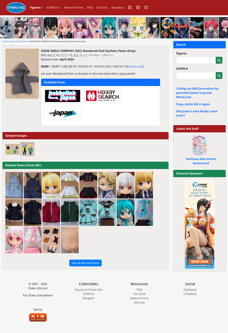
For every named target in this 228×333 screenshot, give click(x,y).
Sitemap (139, 302)
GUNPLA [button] (52, 7)
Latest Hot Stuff (187, 129)
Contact (102, 7)
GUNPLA (182, 69)
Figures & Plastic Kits (18, 41)
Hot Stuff (139, 294)
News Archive (73, 7)
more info (136, 66)
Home (4, 41)
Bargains (117, 7)
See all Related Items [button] (85, 263)
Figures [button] (35, 7)
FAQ (90, 7)
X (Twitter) (190, 294)
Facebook (190, 290)
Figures (181, 53)
